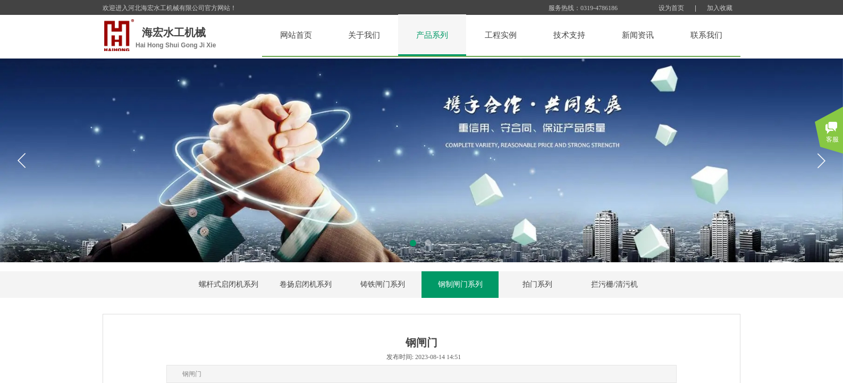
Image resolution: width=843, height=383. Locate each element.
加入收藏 (719, 8)
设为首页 (671, 8)
